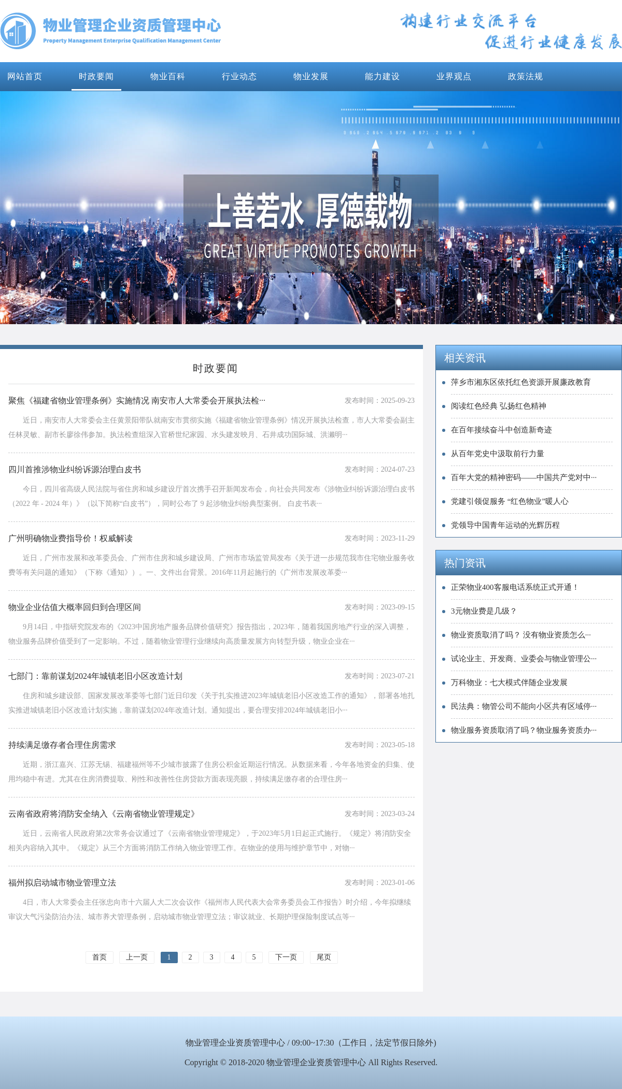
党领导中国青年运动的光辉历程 (505, 525)
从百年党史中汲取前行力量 (497, 453)
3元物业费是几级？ (484, 611)
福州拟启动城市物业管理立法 (62, 882)
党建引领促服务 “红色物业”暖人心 (510, 501)
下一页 (286, 957)
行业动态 (239, 76)
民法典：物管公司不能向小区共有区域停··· (524, 706)
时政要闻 (96, 76)
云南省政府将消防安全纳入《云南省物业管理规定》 (103, 813)
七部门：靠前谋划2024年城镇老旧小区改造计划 (95, 676)
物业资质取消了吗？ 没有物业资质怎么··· (521, 635)
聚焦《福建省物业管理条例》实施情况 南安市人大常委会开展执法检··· (136, 400)
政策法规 (525, 76)
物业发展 (311, 76)
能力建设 (382, 76)
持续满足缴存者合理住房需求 (62, 744)
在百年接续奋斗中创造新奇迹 (501, 430)
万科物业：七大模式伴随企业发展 (509, 682)
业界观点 (454, 76)
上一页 (137, 957)
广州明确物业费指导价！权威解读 (70, 538)
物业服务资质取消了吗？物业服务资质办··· (524, 730)
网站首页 (25, 76)
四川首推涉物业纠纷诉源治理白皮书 (74, 469)
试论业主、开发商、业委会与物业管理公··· (524, 659)
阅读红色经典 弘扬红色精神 (498, 406)
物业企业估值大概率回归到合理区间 (74, 607)
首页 (99, 957)
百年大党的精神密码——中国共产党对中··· (524, 477)
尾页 (324, 957)
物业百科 (168, 76)
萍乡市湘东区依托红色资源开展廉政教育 (521, 382)
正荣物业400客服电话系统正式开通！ (515, 587)
